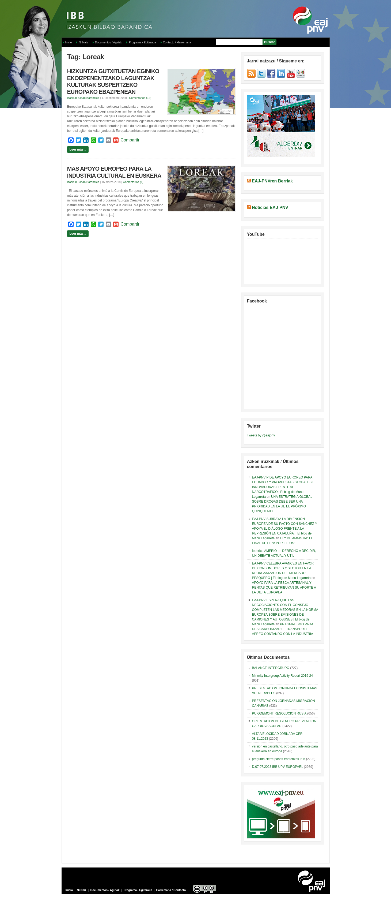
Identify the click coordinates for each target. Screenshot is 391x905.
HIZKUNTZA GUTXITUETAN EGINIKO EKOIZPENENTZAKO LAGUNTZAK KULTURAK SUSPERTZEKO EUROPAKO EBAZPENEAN (113, 81)
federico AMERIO (264, 551)
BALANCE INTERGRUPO (270, 668)
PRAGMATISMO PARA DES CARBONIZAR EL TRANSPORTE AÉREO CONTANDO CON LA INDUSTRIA (282, 629)
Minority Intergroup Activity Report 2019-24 (282, 676)
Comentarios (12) (140, 97)
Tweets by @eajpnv (261, 435)
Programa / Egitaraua (142, 42)
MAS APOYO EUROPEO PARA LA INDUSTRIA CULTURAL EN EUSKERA (114, 172)
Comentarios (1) (133, 182)
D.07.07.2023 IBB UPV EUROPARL (277, 767)
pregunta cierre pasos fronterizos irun (278, 759)
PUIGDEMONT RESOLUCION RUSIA (279, 713)
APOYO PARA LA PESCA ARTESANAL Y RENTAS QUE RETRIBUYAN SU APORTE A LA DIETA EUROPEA (284, 587)
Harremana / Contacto (171, 890)
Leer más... (78, 149)
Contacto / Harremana (177, 42)
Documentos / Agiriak (108, 42)
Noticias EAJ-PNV (270, 207)
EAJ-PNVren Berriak (272, 181)
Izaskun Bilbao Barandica (83, 97)
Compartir (130, 140)
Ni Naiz (83, 42)
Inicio (68, 42)
